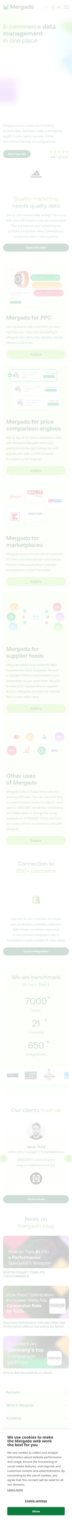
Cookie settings (36, 1501)
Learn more (15, 1490)
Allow (36, 1511)
